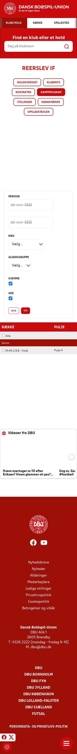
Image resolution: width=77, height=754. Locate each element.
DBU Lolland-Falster (38, 701)
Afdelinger (38, 575)
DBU (38, 668)
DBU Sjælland (38, 707)
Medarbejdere (38, 582)
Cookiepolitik (38, 602)
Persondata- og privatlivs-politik (38, 726)
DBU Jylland (38, 688)
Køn (11, 236)
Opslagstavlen (39, 112)
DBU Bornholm (38, 674)
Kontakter (23, 92)
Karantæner (50, 102)
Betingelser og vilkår (38, 608)
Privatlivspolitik (38, 595)
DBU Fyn (38, 681)
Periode (14, 196)
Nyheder (38, 569)
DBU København (38, 694)
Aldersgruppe (18, 257)
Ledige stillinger (38, 588)
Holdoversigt (27, 82)
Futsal (38, 714)
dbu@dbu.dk (41, 647)
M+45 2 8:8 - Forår (15, 351)
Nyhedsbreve (38, 562)
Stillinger (24, 102)
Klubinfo (53, 82)
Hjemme (14, 278)
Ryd (13, 311)
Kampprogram (51, 92)
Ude (11, 293)
